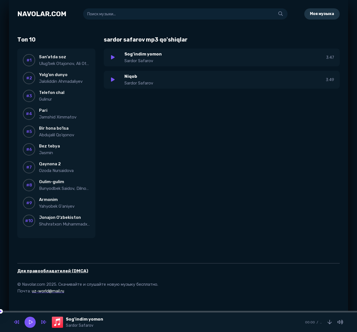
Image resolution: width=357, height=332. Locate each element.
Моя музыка (322, 13)
